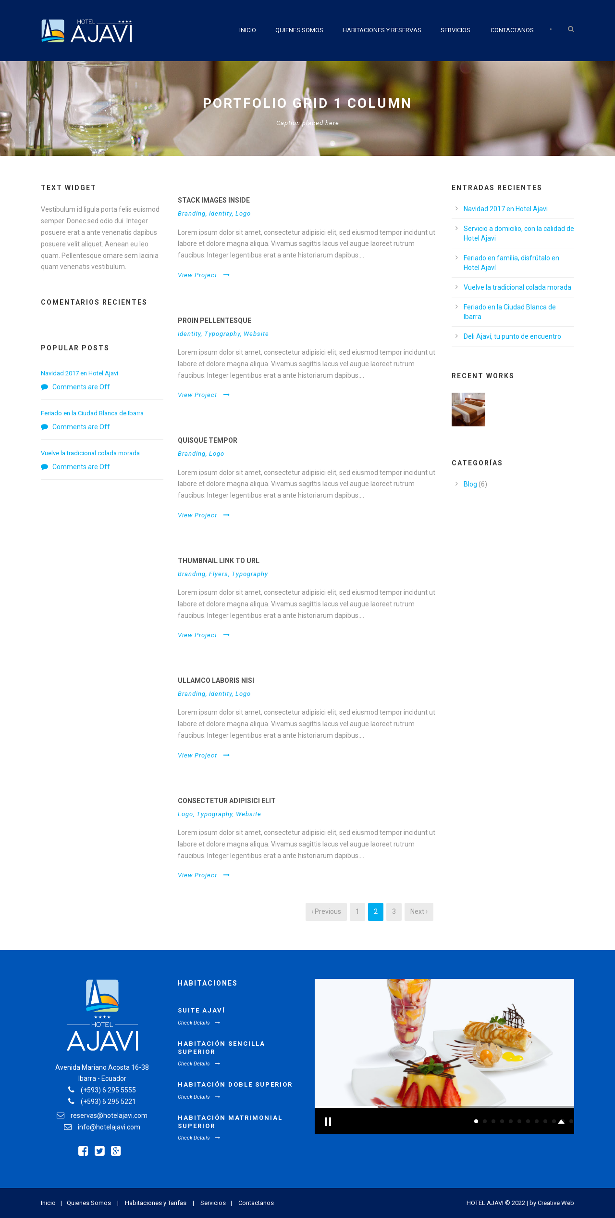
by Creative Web (551, 1202)
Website (256, 333)
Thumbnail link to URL (218, 560)
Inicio (247, 30)
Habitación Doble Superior (235, 1084)
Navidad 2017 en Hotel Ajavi (79, 373)
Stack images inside (214, 200)
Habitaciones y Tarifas (155, 1202)
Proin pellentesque (214, 320)
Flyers (218, 573)
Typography (222, 333)
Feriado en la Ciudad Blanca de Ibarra (92, 413)
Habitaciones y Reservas (382, 30)
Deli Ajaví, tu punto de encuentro (512, 336)
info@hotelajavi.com (109, 1127)
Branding (192, 213)
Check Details (199, 1023)
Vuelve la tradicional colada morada (90, 453)
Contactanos (512, 30)
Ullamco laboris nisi (216, 680)
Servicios (455, 30)
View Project (204, 275)
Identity (220, 213)
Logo (243, 213)
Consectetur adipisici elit (227, 801)
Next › (419, 911)
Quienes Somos (299, 30)
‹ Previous (326, 911)
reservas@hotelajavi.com (109, 1115)
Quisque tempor (207, 440)
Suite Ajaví (201, 1010)
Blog (470, 484)
